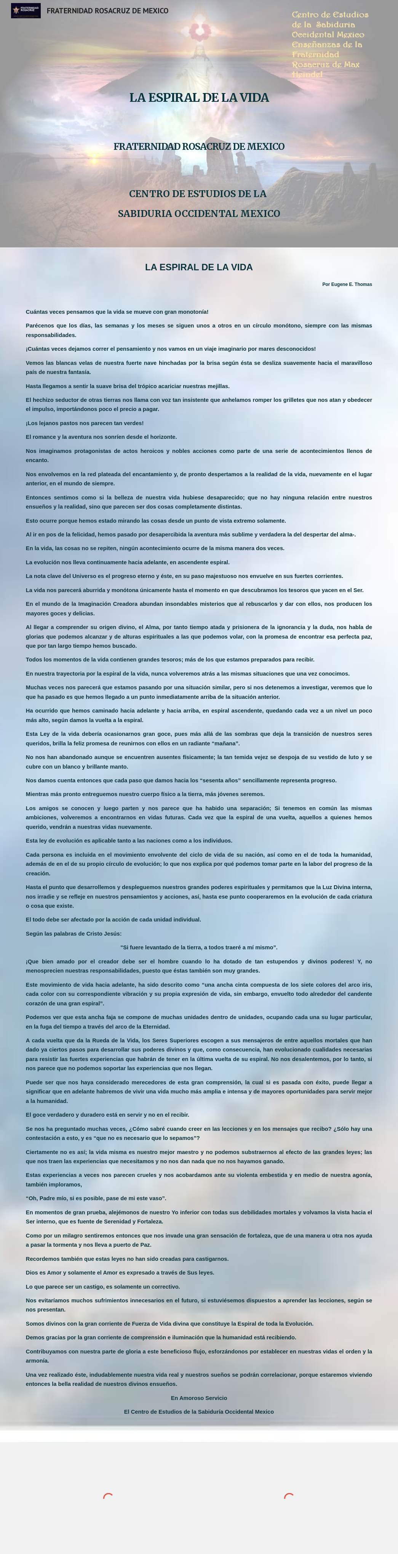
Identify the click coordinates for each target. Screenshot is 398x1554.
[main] (199, 124)
